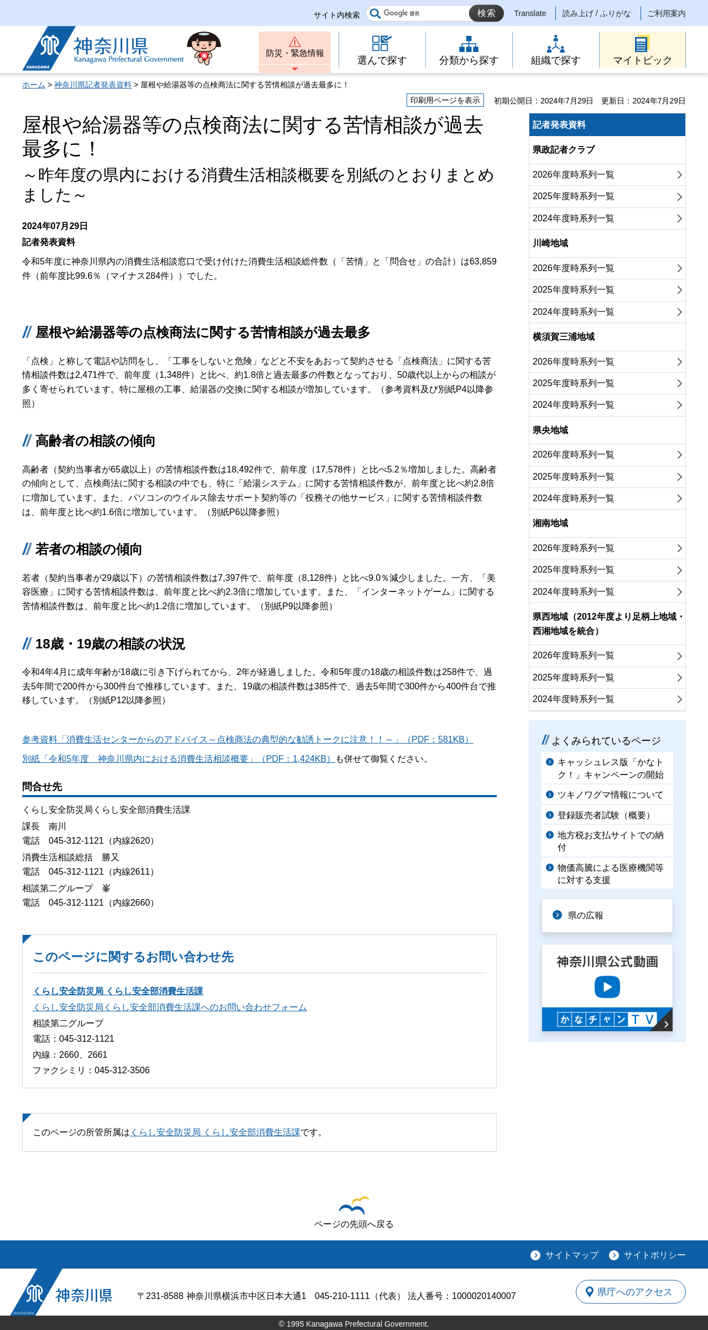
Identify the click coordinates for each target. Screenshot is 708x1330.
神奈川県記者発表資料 (93, 84)
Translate (530, 13)
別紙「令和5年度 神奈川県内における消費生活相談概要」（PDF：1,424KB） (178, 758)
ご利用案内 (666, 13)
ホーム (33, 84)
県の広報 (587, 914)
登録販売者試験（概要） (606, 815)
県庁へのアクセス (635, 1291)
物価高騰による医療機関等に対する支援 (611, 874)
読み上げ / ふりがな (597, 13)
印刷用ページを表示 (445, 100)
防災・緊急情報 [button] (295, 54)
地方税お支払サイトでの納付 (611, 841)
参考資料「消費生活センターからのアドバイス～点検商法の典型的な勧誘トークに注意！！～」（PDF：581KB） (247, 739)
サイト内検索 (337, 15)
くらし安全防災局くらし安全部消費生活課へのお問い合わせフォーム (170, 1007)
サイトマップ (571, 1255)
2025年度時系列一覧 (574, 196)
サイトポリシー (655, 1255)
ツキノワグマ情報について (611, 794)
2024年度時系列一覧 (574, 218)
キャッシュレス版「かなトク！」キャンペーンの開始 (611, 768)
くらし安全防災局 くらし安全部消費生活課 (118, 991)
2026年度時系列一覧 (574, 174)
